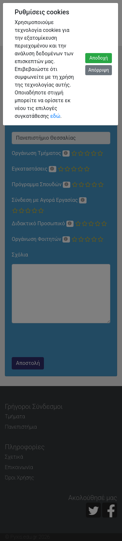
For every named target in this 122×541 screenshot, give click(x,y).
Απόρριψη (98, 70)
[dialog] (61, 270)
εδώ (55, 116)
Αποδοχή (98, 58)
